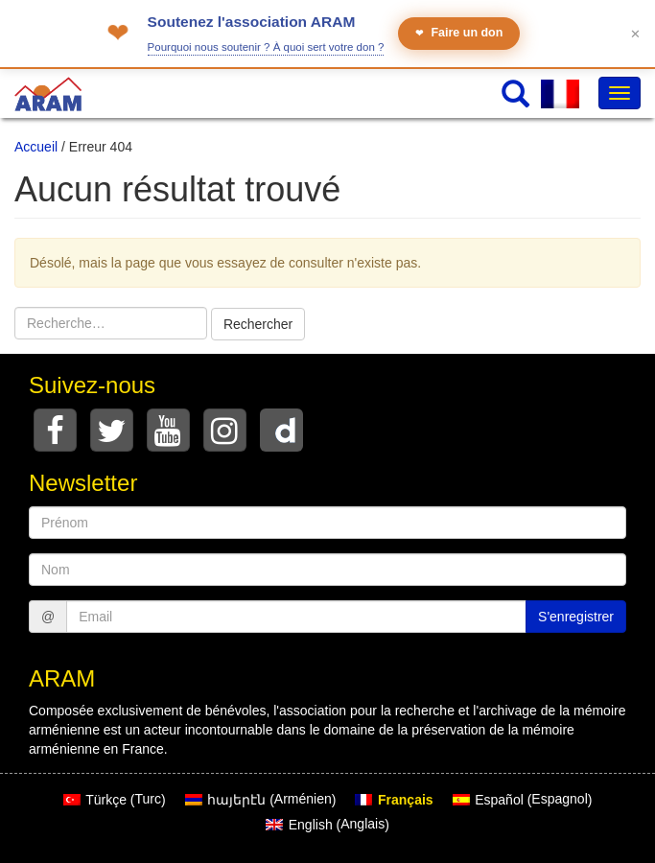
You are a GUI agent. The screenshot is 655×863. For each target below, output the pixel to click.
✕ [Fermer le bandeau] (635, 34)
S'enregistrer (576, 616)
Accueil (36, 146)
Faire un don (459, 33)
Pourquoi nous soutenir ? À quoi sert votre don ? (266, 47)
